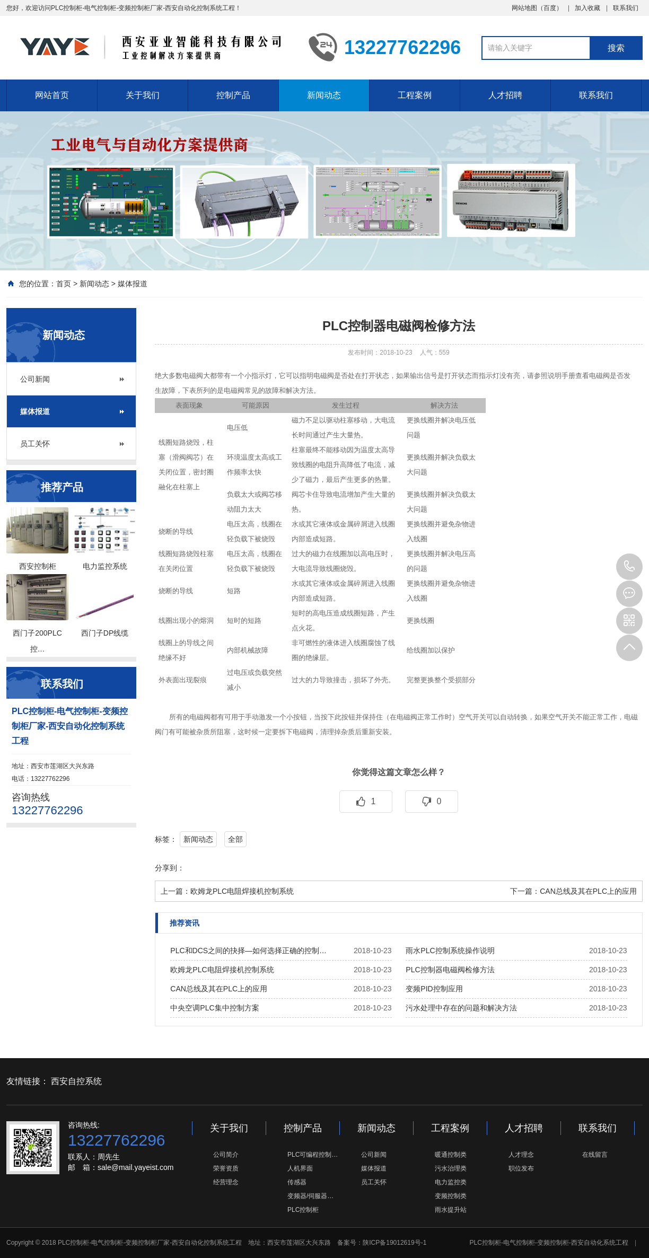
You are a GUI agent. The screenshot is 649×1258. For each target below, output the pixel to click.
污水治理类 (451, 1168)
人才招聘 (505, 95)
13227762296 (629, 566)
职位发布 (521, 1168)
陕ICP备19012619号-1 (394, 1242)
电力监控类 (451, 1182)
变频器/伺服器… (310, 1196)
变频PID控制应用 (434, 988)
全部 (235, 839)
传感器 (296, 1182)
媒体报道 (132, 283)
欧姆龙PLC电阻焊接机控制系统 (242, 891)
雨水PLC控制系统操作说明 (450, 950)
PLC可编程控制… (312, 1154)
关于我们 (143, 95)
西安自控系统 (76, 1081)
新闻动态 (324, 95)
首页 (63, 283)
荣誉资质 (226, 1168)
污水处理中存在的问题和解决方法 (461, 1008)
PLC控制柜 (303, 1209)
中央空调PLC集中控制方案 (214, 1008)
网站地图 (524, 8)
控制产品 (233, 95)
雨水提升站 (451, 1209)
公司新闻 (35, 379)
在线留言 (595, 1154)
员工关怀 (35, 443)
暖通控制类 (451, 1154)
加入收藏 (587, 8)
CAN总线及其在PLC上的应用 (588, 891)
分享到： (170, 868)
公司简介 (226, 1154)
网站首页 (52, 95)
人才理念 (521, 1154)
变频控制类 (451, 1196)
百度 (549, 8)
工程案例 (415, 95)
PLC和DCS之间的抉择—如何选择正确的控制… (248, 950)
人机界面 (300, 1168)
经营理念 (226, 1182)
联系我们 (625, 8)
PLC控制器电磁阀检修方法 (450, 969)
